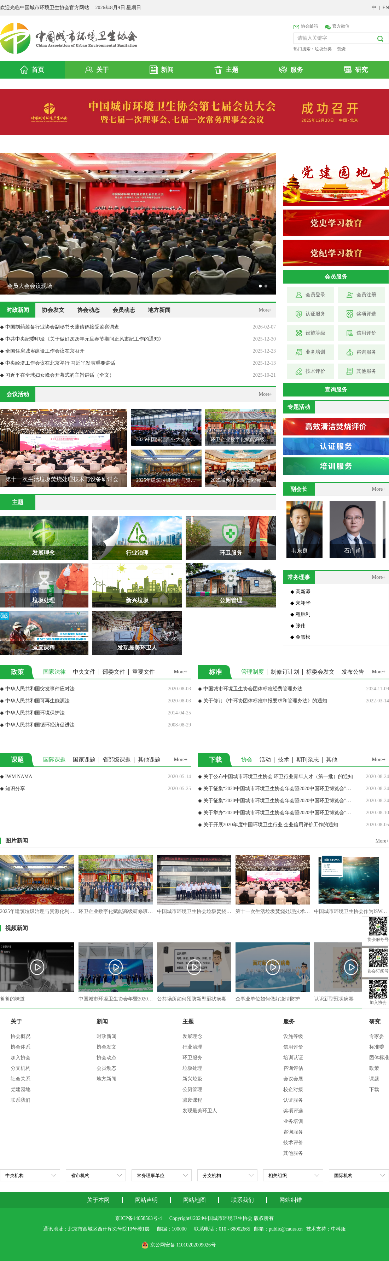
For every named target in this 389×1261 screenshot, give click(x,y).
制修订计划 (285, 672)
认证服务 (293, 1100)
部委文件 (114, 672)
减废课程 (192, 1100)
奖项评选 (293, 1110)
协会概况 (20, 1036)
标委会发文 (320, 672)
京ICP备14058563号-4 (138, 1218)
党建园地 (20, 1089)
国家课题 (84, 760)
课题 (374, 1079)
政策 (374, 1068)
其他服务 (293, 1153)
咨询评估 (293, 1068)
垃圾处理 (192, 1068)
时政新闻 (17, 310)
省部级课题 (117, 760)
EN (385, 7)
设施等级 (293, 1036)
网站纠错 (290, 1200)
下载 (374, 1089)
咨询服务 (293, 1132)
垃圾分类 (323, 49)
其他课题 (149, 760)
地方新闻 (159, 310)
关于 (16, 1021)
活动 (265, 760)
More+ (265, 310)
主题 (188, 1021)
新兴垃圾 (192, 1079)
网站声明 (146, 1200)
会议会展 (293, 1079)
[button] (260, 286)
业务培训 (293, 1121)
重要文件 (143, 672)
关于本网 (98, 1200)
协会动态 (88, 310)
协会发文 (53, 310)
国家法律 (54, 672)
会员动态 (123, 310)
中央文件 (84, 672)
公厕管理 (192, 1089)
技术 (283, 760)
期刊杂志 (307, 760)
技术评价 (293, 1142)
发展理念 (192, 1036)
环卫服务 (192, 1057)
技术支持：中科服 (326, 1229)
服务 (289, 1021)
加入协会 (20, 1057)
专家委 (376, 1036)
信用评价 (293, 1047)
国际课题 (54, 760)
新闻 (102, 1021)
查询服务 (336, 390)
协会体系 (20, 1047)
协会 (246, 760)
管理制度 (252, 672)
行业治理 (192, 1047)
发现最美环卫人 (199, 1110)
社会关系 (20, 1079)
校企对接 (293, 1089)
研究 (375, 1021)
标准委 (376, 1047)
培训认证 (293, 1057)
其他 (331, 760)
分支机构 (20, 1068)
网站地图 (194, 1200)
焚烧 (341, 49)
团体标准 (379, 1057)
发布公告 (353, 672)
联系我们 (20, 1100)
